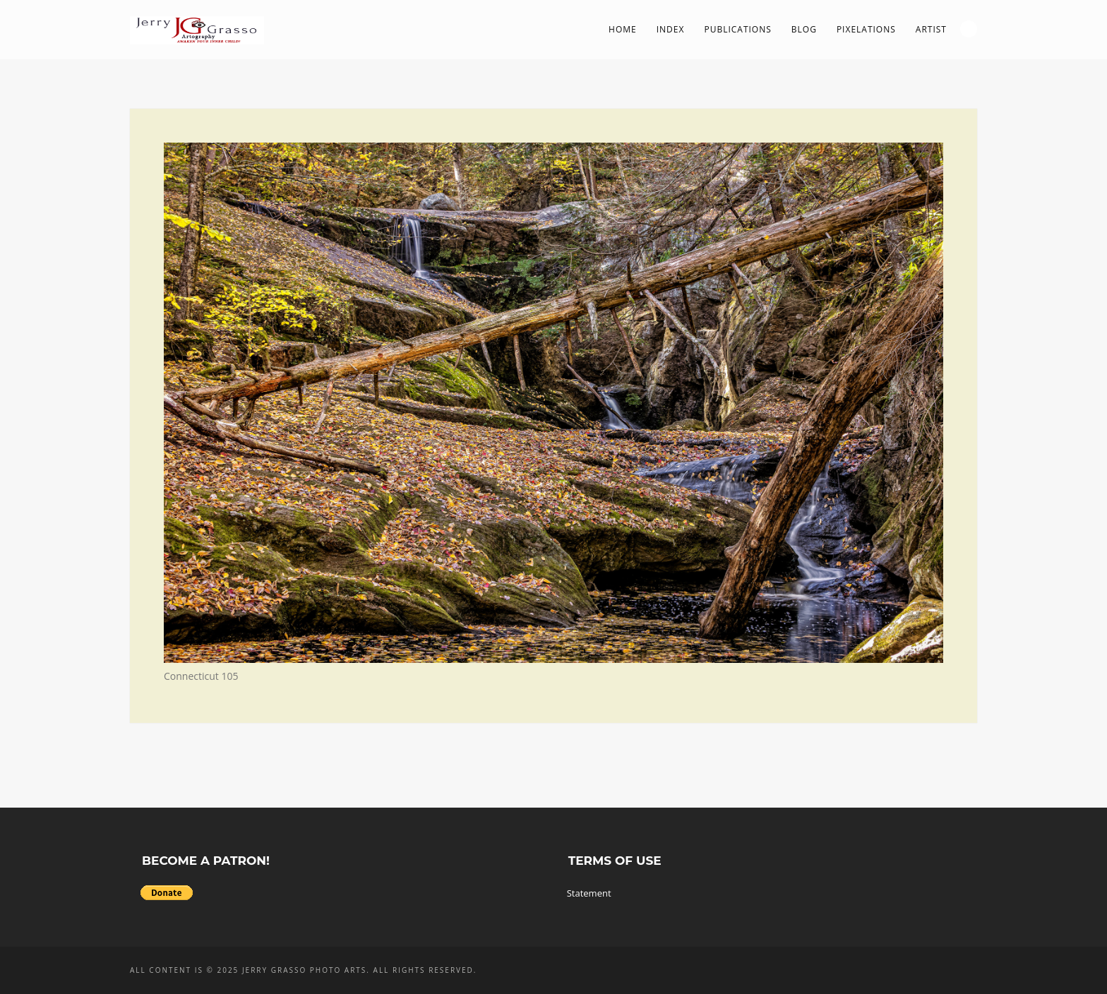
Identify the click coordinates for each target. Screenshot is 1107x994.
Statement (589, 893)
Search (968, 28)
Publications (737, 29)
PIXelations (866, 29)
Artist (931, 29)
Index (671, 29)
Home (623, 29)
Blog (804, 29)
